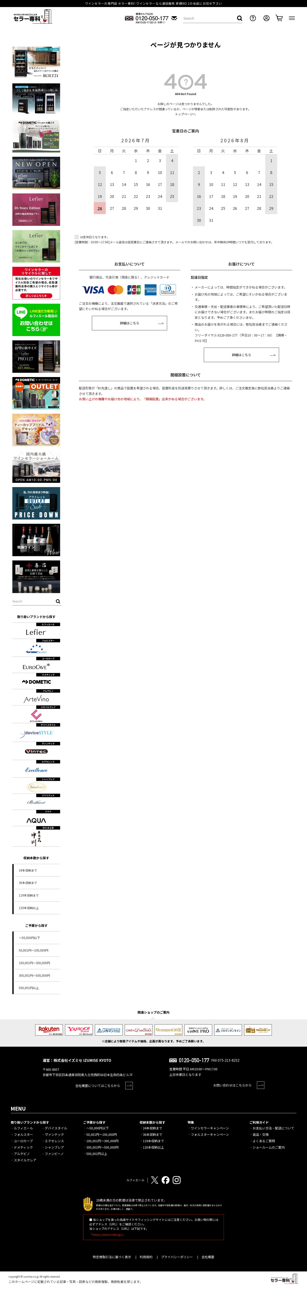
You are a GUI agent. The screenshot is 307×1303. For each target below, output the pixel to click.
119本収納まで (29, 895)
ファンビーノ (54, 1153)
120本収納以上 (29, 908)
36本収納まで (28, 883)
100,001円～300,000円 (34, 963)
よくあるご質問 (264, 1141)
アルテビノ (22, 1153)
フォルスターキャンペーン (210, 1134)
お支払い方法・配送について (273, 1128)
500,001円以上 (29, 988)
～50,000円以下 (29, 938)
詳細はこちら (129, 323)
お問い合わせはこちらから (232, 1085)
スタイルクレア (25, 1160)
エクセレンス (54, 1141)
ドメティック (23, 1147)
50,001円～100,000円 (33, 950)
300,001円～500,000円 (34, 975)
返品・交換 (261, 1134)
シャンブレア (54, 1147)
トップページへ (185, 114)
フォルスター (23, 1134)
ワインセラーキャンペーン (210, 1128)
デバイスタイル (56, 1128)
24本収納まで (28, 870)
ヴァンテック (54, 1134)
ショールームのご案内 (269, 1147)
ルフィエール (23, 1128)
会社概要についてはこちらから (97, 1085)
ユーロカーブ (23, 1141)
